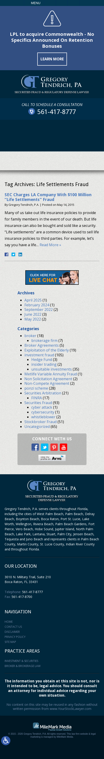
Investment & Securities (21, 660)
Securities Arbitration (42, 393)
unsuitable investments (51, 369)
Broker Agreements (41, 345)
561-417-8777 (32, 592)
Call (50, 3)
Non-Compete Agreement (46, 383)
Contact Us (13, 626)
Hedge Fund (41, 359)
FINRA (36, 397)
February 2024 (36, 304)
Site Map (10, 641)
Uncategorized (37, 426)
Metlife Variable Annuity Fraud (50, 374)
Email (61, 3)
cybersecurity (42, 412)
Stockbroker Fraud (40, 421)
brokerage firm (44, 340)
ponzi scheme (36, 388)
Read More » (50, 244)
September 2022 (38, 309)
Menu (35, 3)
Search (73, 3)
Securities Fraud (38, 402)
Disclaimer (12, 631)
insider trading (44, 364)
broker (30, 335)
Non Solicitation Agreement (48, 378)
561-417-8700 (22, 596)
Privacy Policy (15, 636)
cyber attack (41, 407)
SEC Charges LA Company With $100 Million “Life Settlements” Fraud (48, 197)
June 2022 (32, 314)
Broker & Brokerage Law (22, 665)
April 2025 (33, 300)
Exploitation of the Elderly (46, 350)
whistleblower (43, 416)
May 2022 (32, 319)
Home (9, 621)
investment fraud (39, 354)
